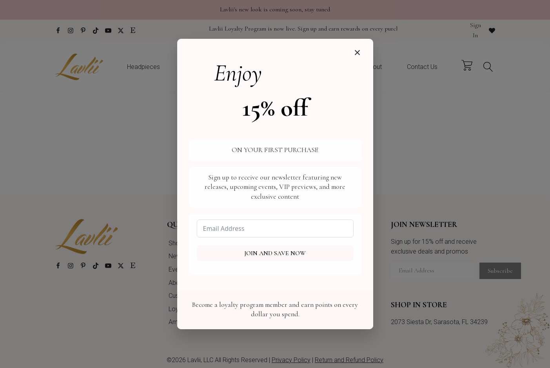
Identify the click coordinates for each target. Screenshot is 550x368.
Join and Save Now (275, 253)
